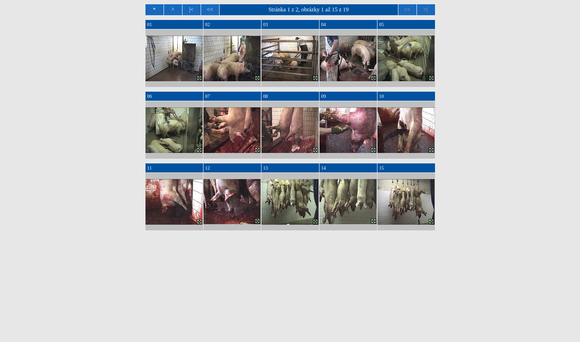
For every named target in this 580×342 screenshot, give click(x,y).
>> (407, 9)
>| (426, 9)
